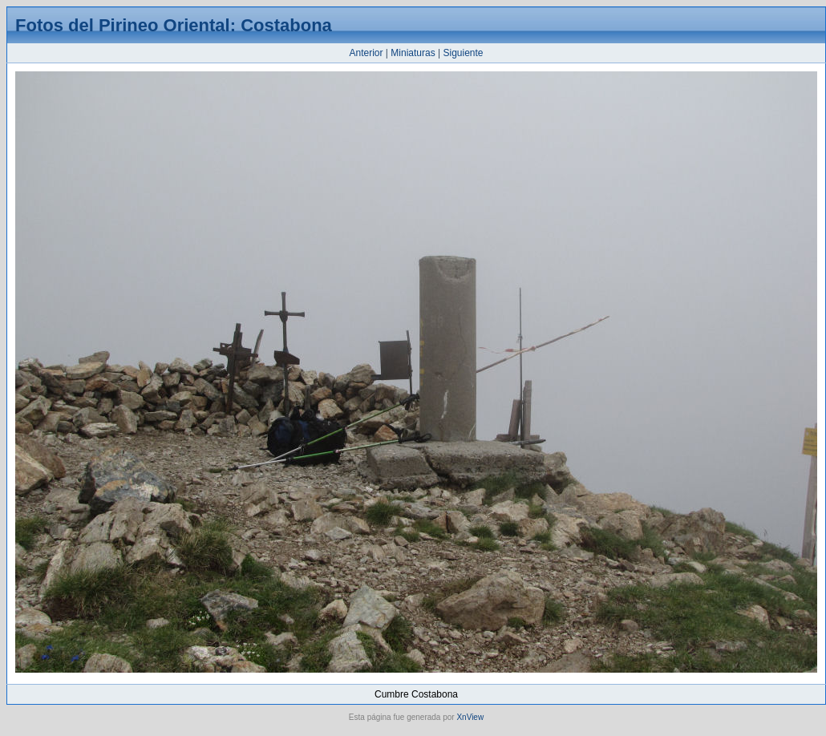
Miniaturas (413, 53)
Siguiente (463, 53)
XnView (470, 717)
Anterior (366, 53)
